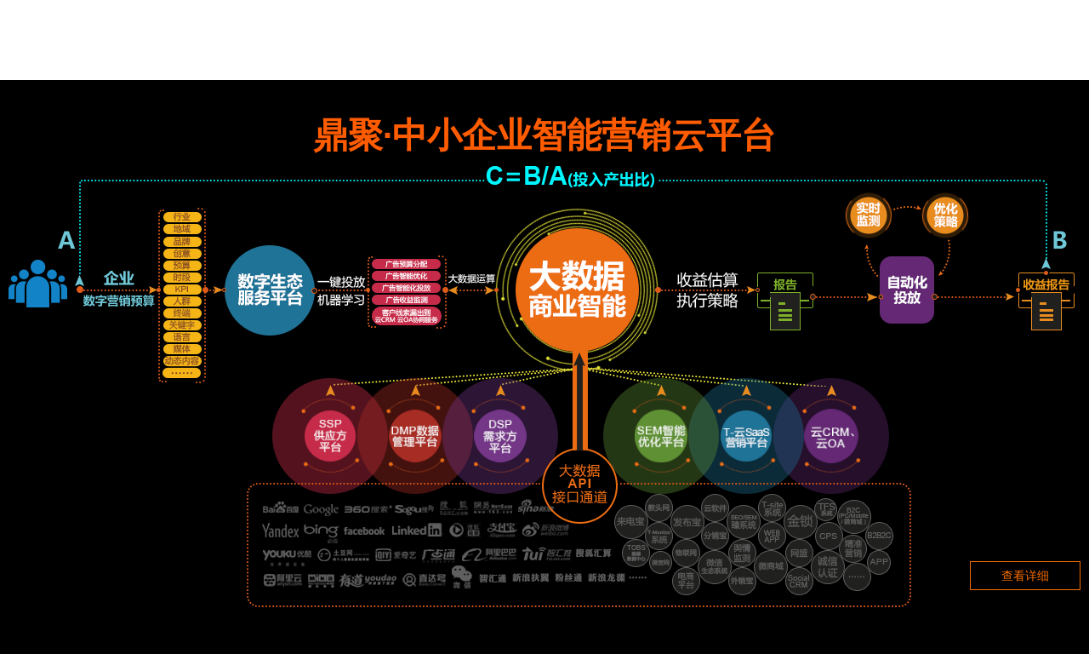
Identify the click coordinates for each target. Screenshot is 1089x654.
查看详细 (1025, 575)
